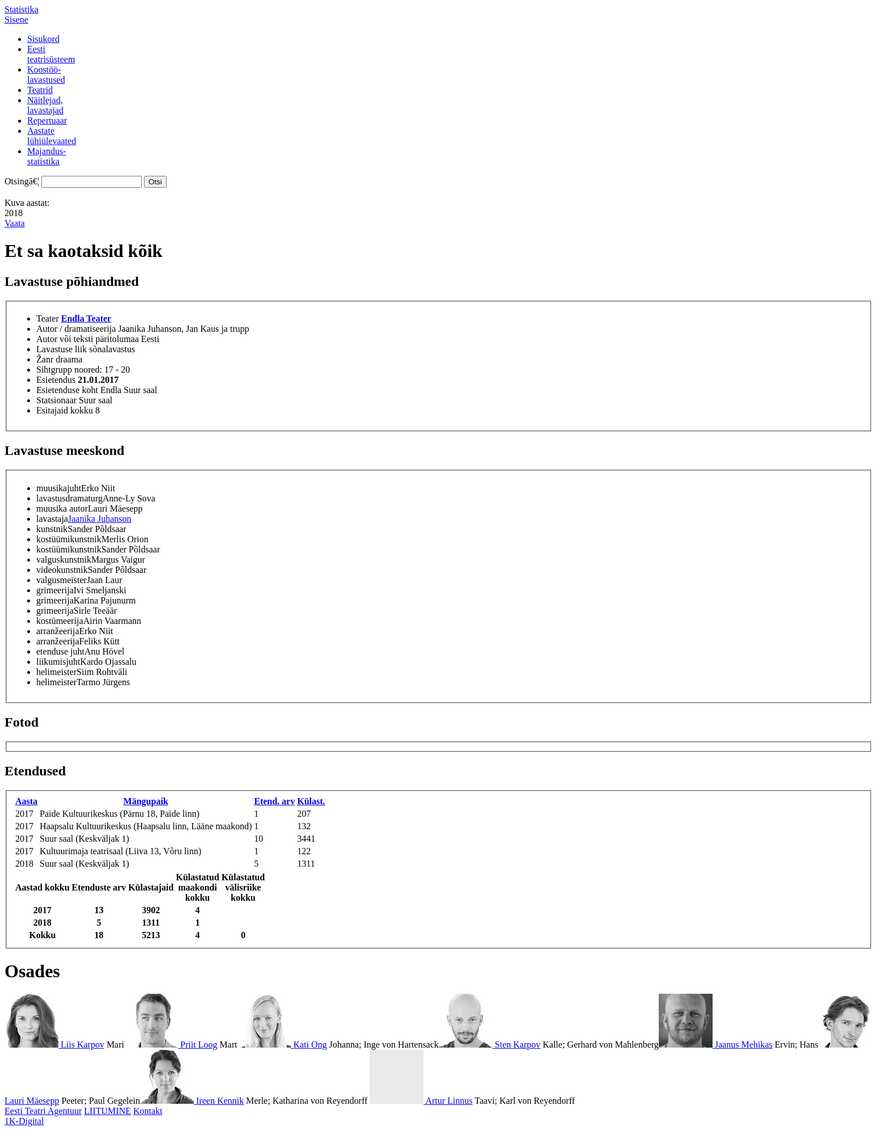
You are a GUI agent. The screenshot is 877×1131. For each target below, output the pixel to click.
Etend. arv (274, 801)
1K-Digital (24, 1121)
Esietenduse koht (67, 390)
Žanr (44, 359)
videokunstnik (62, 570)
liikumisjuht (58, 661)
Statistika (22, 9)
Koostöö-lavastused (46, 75)
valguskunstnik (63, 559)
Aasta (26, 801)
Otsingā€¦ (22, 181)
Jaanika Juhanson (100, 519)
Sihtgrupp (54, 369)
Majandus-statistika (46, 156)
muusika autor (62, 508)
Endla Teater (86, 318)
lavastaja (52, 519)
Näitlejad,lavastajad (45, 105)
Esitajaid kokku (64, 410)
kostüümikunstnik (68, 539)
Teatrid (40, 90)
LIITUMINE (107, 1111)
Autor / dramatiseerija (76, 329)
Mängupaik (146, 801)
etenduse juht (60, 651)
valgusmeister (61, 580)
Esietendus (55, 380)
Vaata (15, 223)
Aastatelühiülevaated (51, 136)
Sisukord (43, 39)
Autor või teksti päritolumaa (87, 339)
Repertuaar (47, 120)
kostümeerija (59, 621)
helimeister (56, 672)
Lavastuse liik (61, 349)
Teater (47, 318)
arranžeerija (57, 631)
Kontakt (148, 1111)
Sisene (16, 19)
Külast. (311, 801)
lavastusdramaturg (69, 498)
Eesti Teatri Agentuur (43, 1111)
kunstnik (51, 529)
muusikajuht (58, 488)
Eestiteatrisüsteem (51, 54)
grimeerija (55, 590)
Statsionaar (56, 400)
